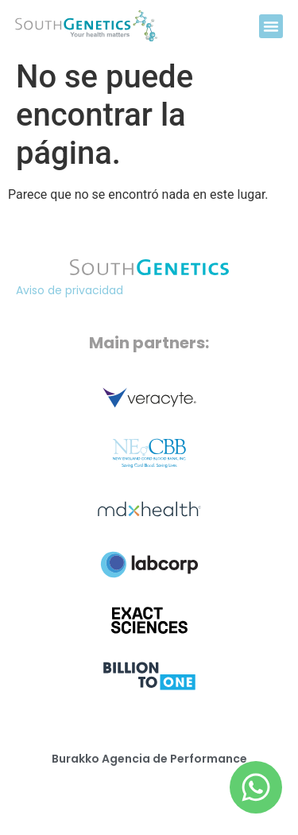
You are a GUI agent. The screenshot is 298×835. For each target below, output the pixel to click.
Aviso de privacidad (69, 290)
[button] (271, 26)
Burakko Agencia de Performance (149, 759)
